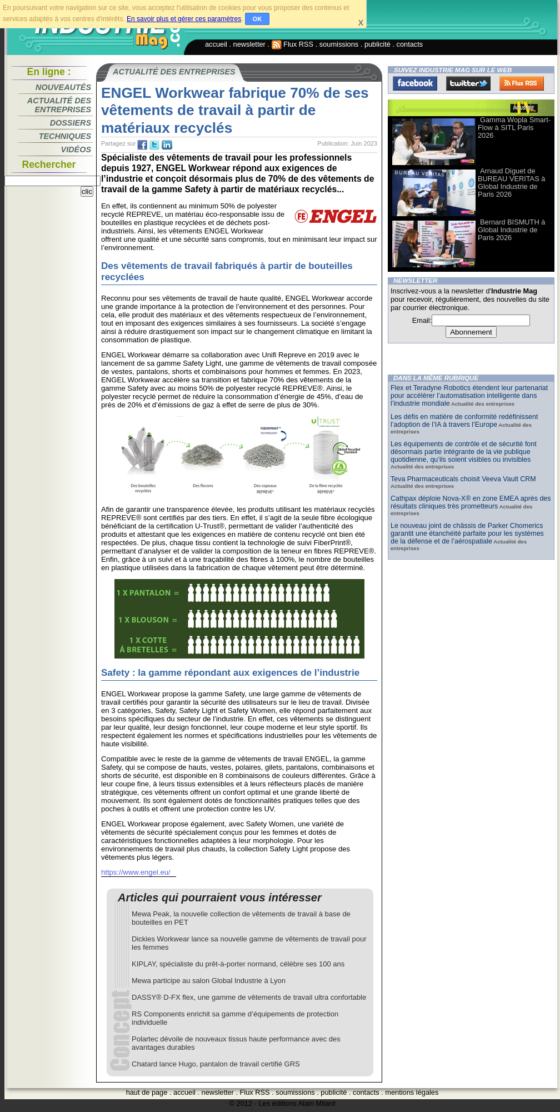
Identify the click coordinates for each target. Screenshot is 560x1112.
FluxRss (521, 83)
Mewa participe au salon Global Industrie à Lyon (209, 980)
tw (154, 145)
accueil (216, 44)
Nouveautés (63, 87)
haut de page (147, 1092)
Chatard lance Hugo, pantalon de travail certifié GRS (216, 1064)
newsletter (249, 44)
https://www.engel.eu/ (136, 872)
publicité (377, 44)
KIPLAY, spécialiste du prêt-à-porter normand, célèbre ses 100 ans (238, 964)
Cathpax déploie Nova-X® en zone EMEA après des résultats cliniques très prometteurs (471, 502)
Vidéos (76, 149)
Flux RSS (293, 44)
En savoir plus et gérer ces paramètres (184, 19)
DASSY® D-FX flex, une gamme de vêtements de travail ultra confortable (249, 997)
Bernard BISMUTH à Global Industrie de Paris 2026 (511, 230)
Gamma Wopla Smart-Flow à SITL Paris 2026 (514, 127)
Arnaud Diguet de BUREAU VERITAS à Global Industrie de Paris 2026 (511, 182)
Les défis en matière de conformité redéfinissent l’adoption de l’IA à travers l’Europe (464, 420)
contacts (410, 44)
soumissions (338, 44)
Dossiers (70, 122)
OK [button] (257, 19)
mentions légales (411, 1092)
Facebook (415, 83)
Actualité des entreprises (59, 105)
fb (142, 145)
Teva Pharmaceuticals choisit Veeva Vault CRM (463, 479)
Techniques (65, 136)
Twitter (468, 83)
